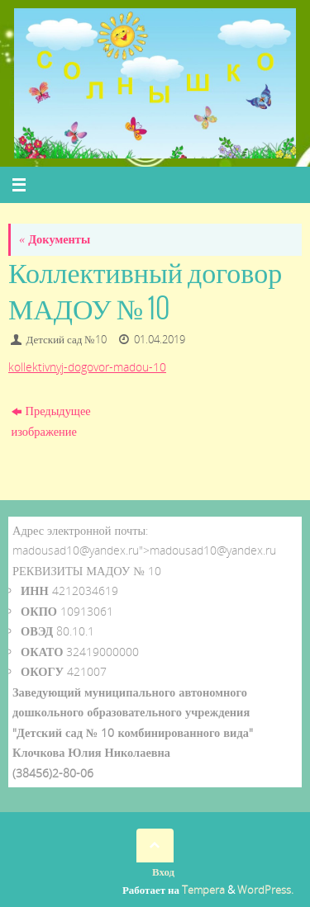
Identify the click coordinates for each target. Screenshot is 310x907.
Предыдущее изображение (51, 420)
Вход (163, 871)
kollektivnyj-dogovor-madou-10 (87, 367)
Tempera (203, 889)
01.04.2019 (159, 339)
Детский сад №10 (66, 339)
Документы (54, 239)
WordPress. (265, 889)
